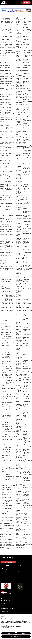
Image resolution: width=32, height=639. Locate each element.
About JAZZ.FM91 (5, 565)
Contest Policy (4, 571)
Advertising (4, 568)
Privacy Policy (20, 565)
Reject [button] (8, 633)
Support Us (26, 2)
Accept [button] (23, 633)
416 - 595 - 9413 (7, 603)
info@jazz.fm (6, 598)
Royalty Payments (21, 574)
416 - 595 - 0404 (7, 600)
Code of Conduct (21, 571)
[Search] (21, 2)
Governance (19, 568)
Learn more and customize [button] (16, 636)
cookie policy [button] (3, 623)
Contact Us (4, 574)
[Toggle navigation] (31, 2)
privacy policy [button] (5, 620)
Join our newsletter (8, 562)
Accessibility (4, 577)
